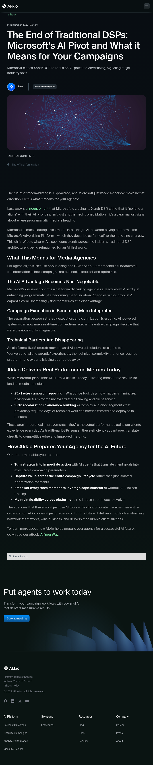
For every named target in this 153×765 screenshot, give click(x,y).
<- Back (11, 14)
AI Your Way (49, 534)
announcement (37, 208)
